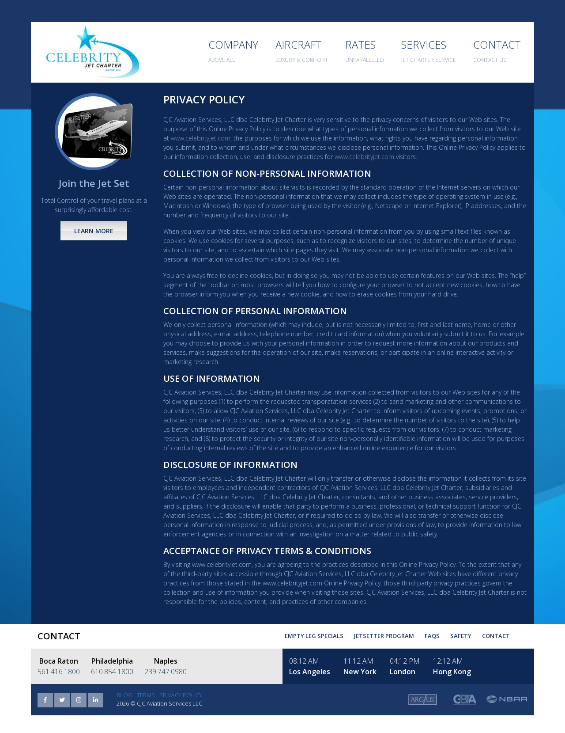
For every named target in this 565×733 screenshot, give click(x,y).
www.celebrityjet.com (200, 138)
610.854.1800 (112, 671)
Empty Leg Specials (314, 636)
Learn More (93, 231)
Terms (146, 695)
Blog (124, 695)
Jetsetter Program (384, 636)
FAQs (432, 636)
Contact (496, 636)
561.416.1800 (59, 671)
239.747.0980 (165, 671)
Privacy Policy (180, 695)
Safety (460, 636)
